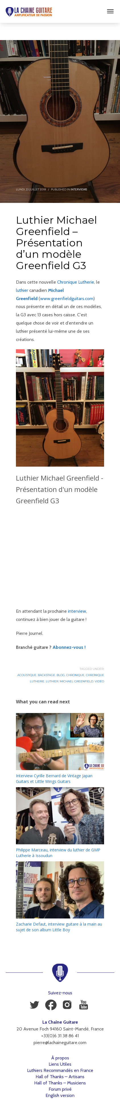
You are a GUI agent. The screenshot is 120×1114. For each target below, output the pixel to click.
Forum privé (60, 1089)
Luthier (52, 681)
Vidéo (99, 681)
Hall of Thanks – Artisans (60, 1076)
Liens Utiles (60, 1064)
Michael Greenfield (76, 681)
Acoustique (26, 675)
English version (60, 1095)
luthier (22, 290)
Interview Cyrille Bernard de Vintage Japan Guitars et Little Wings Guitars (54, 778)
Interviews (79, 189)
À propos (60, 1058)
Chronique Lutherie (75, 282)
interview (77, 611)
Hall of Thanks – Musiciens (60, 1083)
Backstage (46, 675)
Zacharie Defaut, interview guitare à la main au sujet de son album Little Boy (59, 926)
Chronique (75, 675)
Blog (61, 675)
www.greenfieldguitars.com (66, 298)
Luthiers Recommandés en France (60, 1070)
